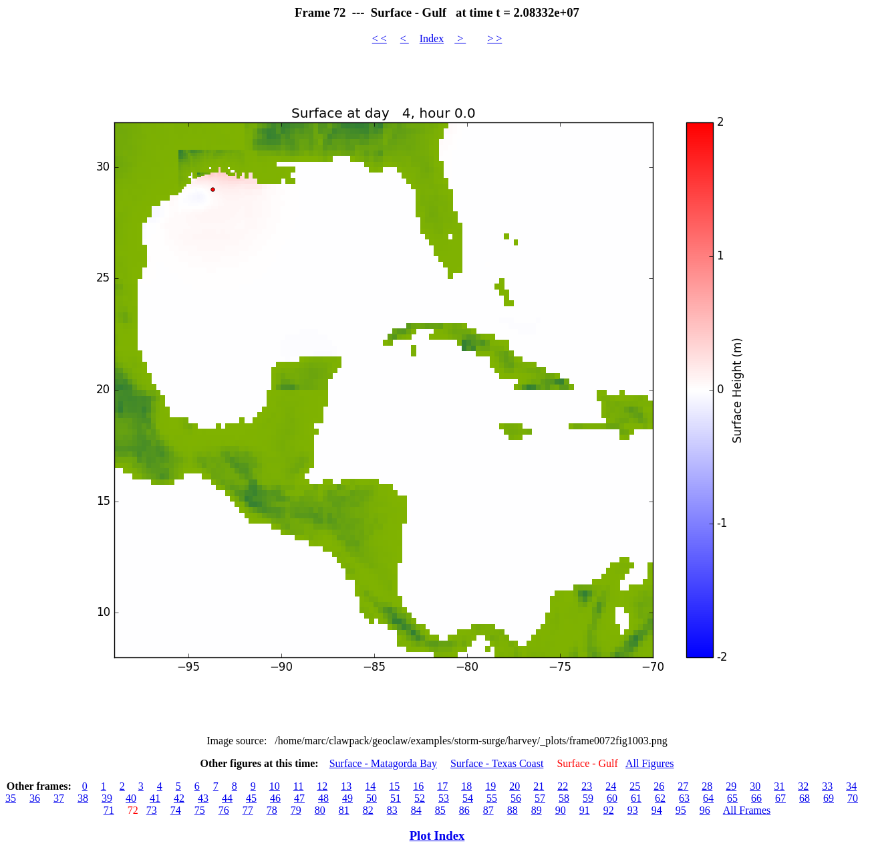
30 (755, 786)
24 (610, 786)
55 (491, 798)
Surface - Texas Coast (496, 763)
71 (109, 810)
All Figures (649, 763)
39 (107, 798)
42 (179, 798)
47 (299, 798)
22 (562, 786)
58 (564, 798)
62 (660, 798)
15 (394, 786)
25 (634, 786)
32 (803, 786)
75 (199, 810)
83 (392, 810)
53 (443, 798)
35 (10, 798)
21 (538, 786)
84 (416, 810)
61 (636, 798)
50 (371, 798)
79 (296, 810)
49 (347, 798)
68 (804, 798)
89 (536, 810)
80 (320, 810)
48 (323, 798)
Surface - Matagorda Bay (383, 763)
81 (344, 810)
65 (732, 798)
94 (656, 810)
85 (440, 810)
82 (368, 810)
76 (223, 810)
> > (494, 38)
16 (418, 786)
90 (560, 810)
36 (34, 798)
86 (464, 810)
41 (155, 798)
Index (432, 38)
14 (370, 786)
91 (584, 810)
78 (272, 810)
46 (275, 798)
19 (490, 786)
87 (488, 810)
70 (852, 798)
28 (707, 786)
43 (203, 798)
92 (608, 810)
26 (658, 786)
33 (827, 786)
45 (251, 798)
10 (274, 786)
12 (322, 786)
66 (756, 798)
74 (175, 810)
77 (248, 810)
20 (514, 786)
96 (705, 810)
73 (151, 810)
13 (346, 786)
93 (632, 810)
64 (708, 798)
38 (83, 798)
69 (828, 798)
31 (779, 786)
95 (681, 810)
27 (683, 786)
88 (512, 810)
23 (586, 786)
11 (298, 786)
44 (227, 798)
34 (851, 786)
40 (131, 798)
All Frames (747, 810)
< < (379, 38)
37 (58, 798)
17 (442, 786)
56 (516, 798)
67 (780, 798)
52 (419, 798)
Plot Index (437, 836)
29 (731, 786)
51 (395, 798)
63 (684, 798)
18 (466, 786)
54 (467, 798)
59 (588, 798)
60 (612, 798)
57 (540, 798)
